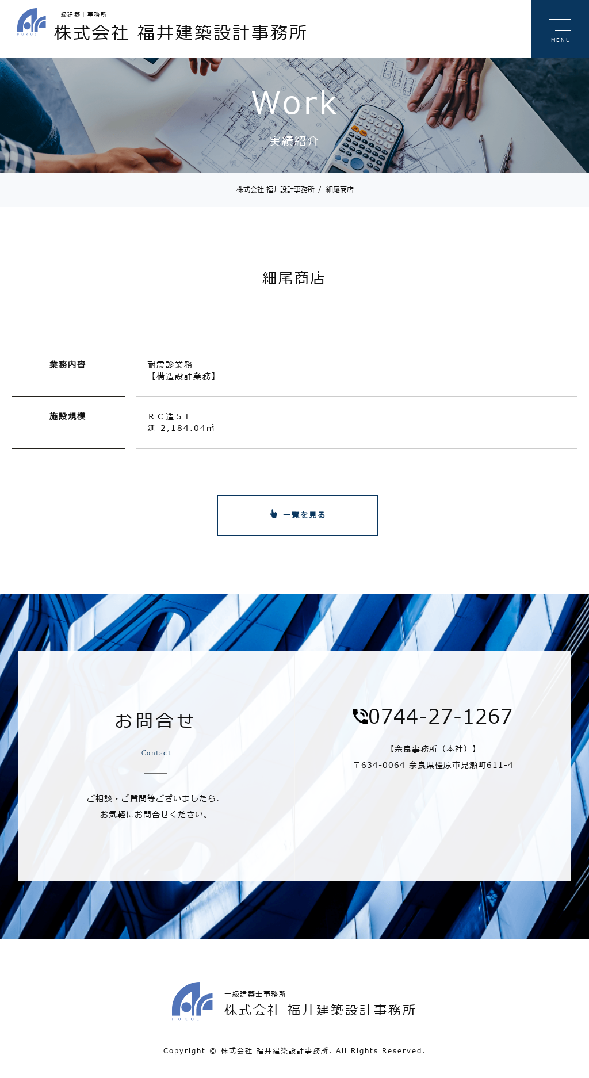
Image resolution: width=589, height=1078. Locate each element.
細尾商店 (336, 190)
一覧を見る (304, 515)
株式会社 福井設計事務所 (275, 190)
